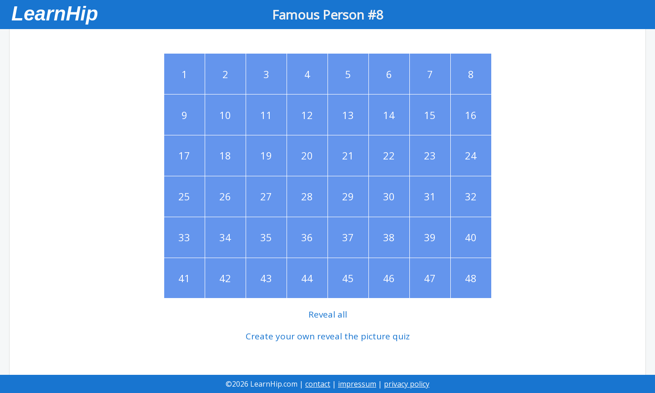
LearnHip (54, 13)
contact (317, 384)
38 (389, 237)
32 (471, 196)
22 (389, 155)
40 (471, 237)
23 (430, 155)
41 (184, 278)
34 (225, 237)
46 (389, 278)
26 (225, 196)
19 (266, 155)
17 (184, 155)
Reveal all (327, 314)
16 (471, 115)
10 (225, 115)
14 (389, 115)
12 (307, 115)
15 (430, 115)
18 (225, 155)
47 (430, 278)
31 (430, 196)
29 (348, 196)
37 (348, 237)
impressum (357, 384)
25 (184, 196)
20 (307, 155)
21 (348, 155)
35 (266, 237)
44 (307, 278)
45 (348, 278)
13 (348, 115)
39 (430, 237)
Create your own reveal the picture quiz (328, 336)
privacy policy (406, 384)
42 (225, 278)
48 (471, 278)
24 (471, 155)
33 (184, 237)
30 (389, 196)
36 (307, 237)
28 (307, 196)
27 (266, 196)
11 (266, 115)
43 (266, 278)
